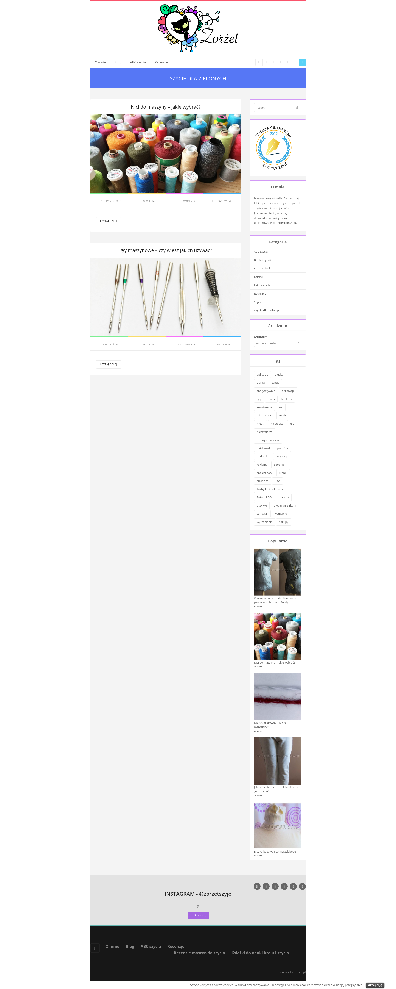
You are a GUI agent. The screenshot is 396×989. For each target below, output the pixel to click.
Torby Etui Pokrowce (270, 489)
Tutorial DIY (264, 497)
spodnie (279, 464)
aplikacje (262, 374)
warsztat (262, 514)
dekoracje (288, 391)
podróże (282, 448)
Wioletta (149, 201)
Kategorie (278, 241)
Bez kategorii (262, 260)
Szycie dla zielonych (267, 310)
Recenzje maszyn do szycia (199, 952)
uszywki (262, 505)
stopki (283, 473)
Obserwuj (198, 915)
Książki (258, 277)
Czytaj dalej (108, 220)
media (283, 415)
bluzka (279, 374)
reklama (262, 464)
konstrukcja (264, 407)
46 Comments (186, 344)
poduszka (263, 456)
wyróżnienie (265, 522)
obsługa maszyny (268, 440)
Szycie (258, 302)
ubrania (284, 497)
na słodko (277, 424)
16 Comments (186, 201)
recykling (282, 456)
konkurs (286, 399)
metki (260, 424)
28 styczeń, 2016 (111, 201)
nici (292, 424)
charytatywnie (266, 391)
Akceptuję (375, 985)
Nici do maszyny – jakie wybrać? (165, 106)
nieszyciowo (265, 432)
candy (275, 383)
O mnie (100, 62)
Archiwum (260, 337)
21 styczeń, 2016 (111, 344)
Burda (261, 383)
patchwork (264, 448)
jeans (271, 399)
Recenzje (161, 62)
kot (281, 407)
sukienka (263, 481)
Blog (118, 62)
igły (259, 399)
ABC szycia (138, 62)
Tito (277, 481)
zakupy (283, 522)
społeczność (265, 473)
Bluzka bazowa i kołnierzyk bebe (275, 851)
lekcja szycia (265, 415)
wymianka (281, 514)
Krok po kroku (263, 268)
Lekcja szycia (262, 285)
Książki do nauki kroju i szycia (260, 952)
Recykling (260, 294)
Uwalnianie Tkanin (285, 505)
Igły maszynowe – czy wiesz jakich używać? (165, 250)
